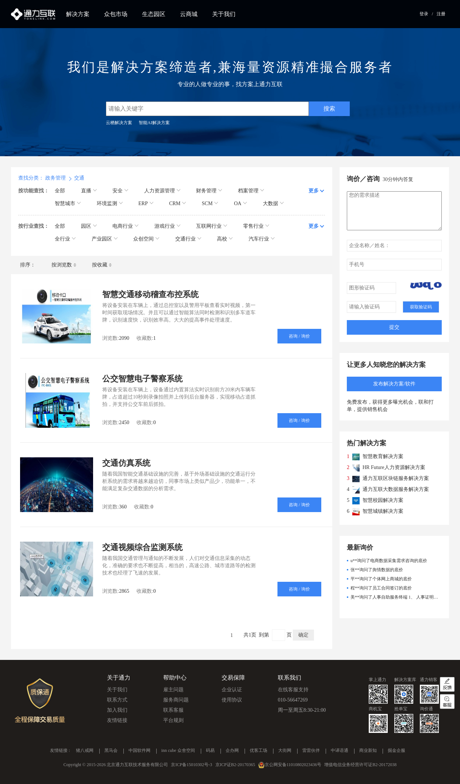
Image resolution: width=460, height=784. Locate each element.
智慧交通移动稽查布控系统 (150, 294)
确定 (303, 635)
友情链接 (117, 720)
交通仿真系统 (126, 463)
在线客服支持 (293, 689)
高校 (225, 239)
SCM (210, 203)
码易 (210, 751)
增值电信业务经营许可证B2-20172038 (360, 764)
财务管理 (209, 190)
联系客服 (173, 710)
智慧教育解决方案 (383, 456)
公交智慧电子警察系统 (142, 378)
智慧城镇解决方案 (383, 511)
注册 (441, 13)
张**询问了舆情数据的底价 (376, 569)
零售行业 (256, 226)
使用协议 (232, 700)
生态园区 (153, 14)
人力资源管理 (162, 190)
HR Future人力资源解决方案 (394, 467)
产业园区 (105, 239)
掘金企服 (396, 751)
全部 (60, 190)
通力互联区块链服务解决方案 (396, 478)
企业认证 (232, 689)
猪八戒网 (84, 751)
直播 (89, 190)
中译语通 (339, 751)
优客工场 (258, 751)
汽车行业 (262, 239)
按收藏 (102, 265)
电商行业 (125, 226)
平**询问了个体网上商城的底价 (381, 578)
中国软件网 (139, 751)
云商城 (189, 14)
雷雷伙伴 (311, 751)
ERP (145, 203)
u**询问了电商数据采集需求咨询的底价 (388, 560)
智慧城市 (68, 203)
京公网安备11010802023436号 (293, 764)
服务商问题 (176, 700)
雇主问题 (173, 689)
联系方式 (117, 700)
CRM (177, 203)
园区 (89, 226)
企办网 (232, 751)
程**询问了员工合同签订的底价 (381, 588)
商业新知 (368, 751)
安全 (120, 190)
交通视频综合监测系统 (142, 547)
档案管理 (251, 190)
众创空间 (146, 239)
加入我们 (117, 710)
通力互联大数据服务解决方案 (396, 489)
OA (240, 203)
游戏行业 (167, 226)
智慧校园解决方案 (383, 500)
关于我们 (223, 14)
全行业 (65, 239)
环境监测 (110, 203)
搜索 (329, 108)
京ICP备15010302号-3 (191, 764)
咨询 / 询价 (299, 336)
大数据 (273, 203)
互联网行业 (211, 226)
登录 (423, 13)
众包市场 (115, 14)
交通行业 (188, 239)
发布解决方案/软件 (394, 384)
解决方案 (77, 14)
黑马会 (111, 751)
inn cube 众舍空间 (178, 751)
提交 (394, 327)
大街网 (284, 751)
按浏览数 (63, 265)
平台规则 (173, 720)
